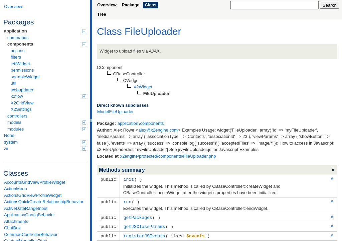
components (46, 44)
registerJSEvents (144, 234)
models (46, 122)
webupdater (22, 89)
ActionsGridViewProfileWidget (32, 195)
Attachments (16, 221)
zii (45, 148)
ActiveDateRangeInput (25, 208)
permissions (22, 70)
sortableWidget (25, 76)
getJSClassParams (144, 225)
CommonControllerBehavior (30, 234)
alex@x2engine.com (158, 130)
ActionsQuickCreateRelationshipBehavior (43, 201)
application (45, 30)
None (9, 135)
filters (16, 57)
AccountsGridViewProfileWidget (34, 182)
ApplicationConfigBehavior (29, 214)
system (45, 142)
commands (18, 37)
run (127, 201)
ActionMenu (15, 188)
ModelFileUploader (115, 111)
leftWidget (20, 63)
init (129, 179)
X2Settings (21, 109)
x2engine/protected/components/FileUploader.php (168, 156)
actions (17, 50)
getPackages (138, 217)
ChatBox (12, 227)
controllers (17, 115)
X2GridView (22, 102)
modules (46, 129)
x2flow (48, 96)
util (13, 83)
